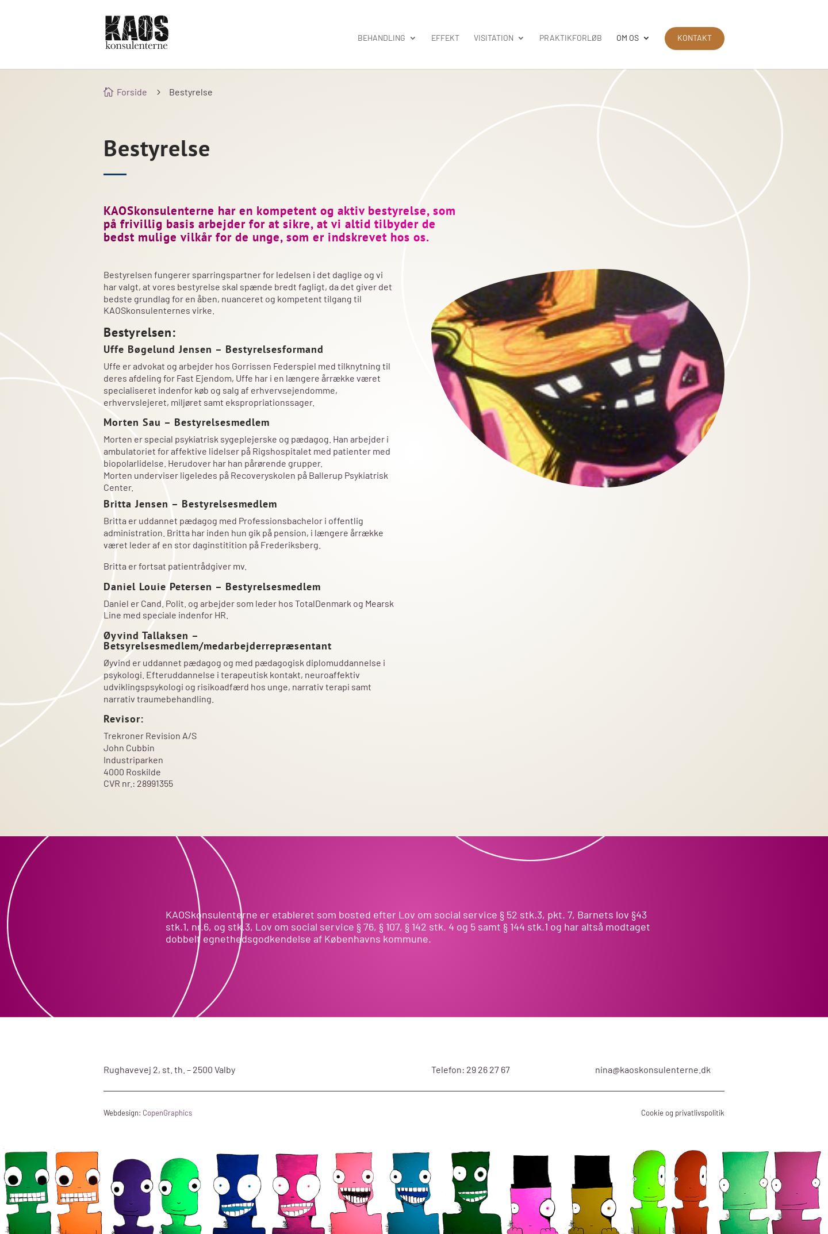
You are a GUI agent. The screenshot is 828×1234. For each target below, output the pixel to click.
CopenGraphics (167, 1112)
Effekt (445, 38)
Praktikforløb (570, 38)
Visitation (493, 38)
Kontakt (694, 38)
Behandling (381, 38)
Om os (627, 38)
